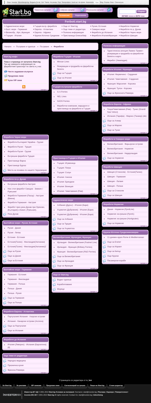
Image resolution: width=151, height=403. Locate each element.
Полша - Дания (15, 288)
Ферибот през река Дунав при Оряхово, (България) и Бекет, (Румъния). (26, 208)
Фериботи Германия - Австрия (22, 202)
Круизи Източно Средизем (47, 35)
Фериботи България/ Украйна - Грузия (25, 142)
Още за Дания (14, 256)
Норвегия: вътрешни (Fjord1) (120, 214)
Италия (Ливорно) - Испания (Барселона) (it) (27, 345)
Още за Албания (65, 219)
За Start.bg (7, 385)
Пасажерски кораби (116, 260)
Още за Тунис (113, 130)
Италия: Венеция (65, 186)
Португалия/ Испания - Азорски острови (26, 316)
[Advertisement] (25, 113)
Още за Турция (64, 224)
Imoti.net (75, 2)
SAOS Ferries (63, 101)
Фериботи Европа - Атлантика (19, 311)
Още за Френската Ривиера (120, 93)
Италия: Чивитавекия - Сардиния (122, 79)
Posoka (106, 2)
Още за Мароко (114, 125)
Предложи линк (16, 76)
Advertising (98, 395)
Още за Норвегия (115, 158)
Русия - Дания (14, 228)
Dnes (9, 2)
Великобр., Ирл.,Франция (18, 32)
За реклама (21, 385)
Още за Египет (114, 242)
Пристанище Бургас (17, 165)
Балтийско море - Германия (17, 269)
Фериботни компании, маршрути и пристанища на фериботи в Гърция (73, 107)
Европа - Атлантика (44, 29)
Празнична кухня (16, 365)
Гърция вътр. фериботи (46, 26)
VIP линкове (36, 385)
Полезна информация (73, 32)
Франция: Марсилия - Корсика (121, 84)
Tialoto (47, 2)
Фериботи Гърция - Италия (66, 56)
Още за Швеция (114, 195)
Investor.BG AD (30, 395)
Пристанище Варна (17, 161)
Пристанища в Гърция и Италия (69, 158)
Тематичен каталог (42, 10)
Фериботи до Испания (102, 32)
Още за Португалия (17, 326)
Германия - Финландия (18, 279)
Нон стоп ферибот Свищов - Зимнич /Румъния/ (25, 190)
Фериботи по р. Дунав (130, 29)
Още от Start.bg (70, 26)
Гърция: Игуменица (66, 163)
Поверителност (121, 392)
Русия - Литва (14, 232)
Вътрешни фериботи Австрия (21, 184)
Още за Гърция (64, 73)
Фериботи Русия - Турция (19, 147)
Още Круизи (113, 256)
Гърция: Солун (64, 172)
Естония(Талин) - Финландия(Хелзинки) (26, 242)
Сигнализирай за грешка (74, 385)
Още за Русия (14, 251)
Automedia (90, 2)
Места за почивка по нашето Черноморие (27, 170)
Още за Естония (15, 260)
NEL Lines (61, 96)
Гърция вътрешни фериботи (67, 87)
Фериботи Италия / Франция (117, 69)
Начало (7, 46)
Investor (14, 2)
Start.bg (52, 392)
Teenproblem (66, 2)
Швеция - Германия (116, 176)
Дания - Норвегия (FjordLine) (120, 209)
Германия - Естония (17, 274)
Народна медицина (17, 360)
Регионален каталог (95, 10)
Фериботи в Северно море (116, 139)
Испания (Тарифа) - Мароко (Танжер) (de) (126, 116)
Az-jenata (53, 2)
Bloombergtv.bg (23, 2)
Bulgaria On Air (35, 2)
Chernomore (119, 2)
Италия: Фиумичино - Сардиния (122, 74)
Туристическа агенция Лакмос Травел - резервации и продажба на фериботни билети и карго (125, 54)
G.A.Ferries (62, 92)
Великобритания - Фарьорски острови (125, 144)
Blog (101, 2)
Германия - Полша (16, 284)
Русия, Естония (99, 26)
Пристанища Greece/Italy (74, 35)
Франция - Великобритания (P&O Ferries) (76, 252)
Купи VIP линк (15, 80)
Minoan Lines (63, 61)
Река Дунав (13, 214)
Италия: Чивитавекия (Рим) (70, 191)
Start (96, 2)
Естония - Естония (16, 237)
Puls (59, 2)
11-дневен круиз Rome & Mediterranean (125, 237)
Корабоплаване (64, 284)
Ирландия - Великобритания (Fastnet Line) (77, 242)
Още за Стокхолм (115, 190)
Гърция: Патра (64, 168)
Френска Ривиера (16, 370)
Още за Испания (15, 330)
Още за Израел (114, 246)
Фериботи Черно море (130, 32)
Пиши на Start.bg (97, 385)
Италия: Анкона (64, 177)
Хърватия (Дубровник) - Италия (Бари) (75, 210)
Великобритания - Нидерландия (122, 153)
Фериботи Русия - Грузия (19, 151)
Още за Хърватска (66, 228)
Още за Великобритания (68, 256)
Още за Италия (64, 78)
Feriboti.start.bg (75, 21)
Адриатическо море (15, 26)
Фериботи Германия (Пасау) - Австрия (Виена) (26, 197)
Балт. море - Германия (16, 29)
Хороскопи (80, 15)
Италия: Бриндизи (65, 182)
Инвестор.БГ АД (31, 392)
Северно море (98, 29)
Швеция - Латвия (115, 181)
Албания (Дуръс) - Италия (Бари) (72, 205)
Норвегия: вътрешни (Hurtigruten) (123, 218)
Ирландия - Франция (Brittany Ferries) (74, 247)
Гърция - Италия (13, 35)
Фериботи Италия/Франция (104, 35)
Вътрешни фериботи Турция (21, 156)
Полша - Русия (14, 293)
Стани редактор (116, 385)
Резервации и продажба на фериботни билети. (75, 67)
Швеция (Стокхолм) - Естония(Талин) (124, 172)
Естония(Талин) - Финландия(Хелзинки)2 (27, 246)
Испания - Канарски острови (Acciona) (25, 321)
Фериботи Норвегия (129, 26)
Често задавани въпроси (20, 71)
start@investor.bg (90, 392)
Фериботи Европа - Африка (117, 104)
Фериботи (59, 46)
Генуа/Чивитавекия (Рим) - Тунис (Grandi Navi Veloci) (126, 110)
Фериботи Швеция (128, 35)
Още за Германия (16, 298)
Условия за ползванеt (65, 392)
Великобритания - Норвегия (120, 148)
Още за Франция (65, 266)
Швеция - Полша (115, 186)
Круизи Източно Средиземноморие (121, 232)
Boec (112, 2)
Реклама (101, 392)
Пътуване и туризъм (25, 46)
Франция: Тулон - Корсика (119, 88)
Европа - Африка (43, 32)
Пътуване (44, 46)
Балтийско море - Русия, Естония (20, 223)
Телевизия (64, 15)
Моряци (60, 289)
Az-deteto (82, 2)
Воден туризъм (64, 280)
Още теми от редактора (74, 29)
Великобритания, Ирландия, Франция (72, 237)
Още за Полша (15, 302)
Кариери (110, 392)
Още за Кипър (114, 251)
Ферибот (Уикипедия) (117, 60)
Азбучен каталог (67, 10)
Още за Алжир (114, 121)
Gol (42, 2)
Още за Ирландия (65, 261)
